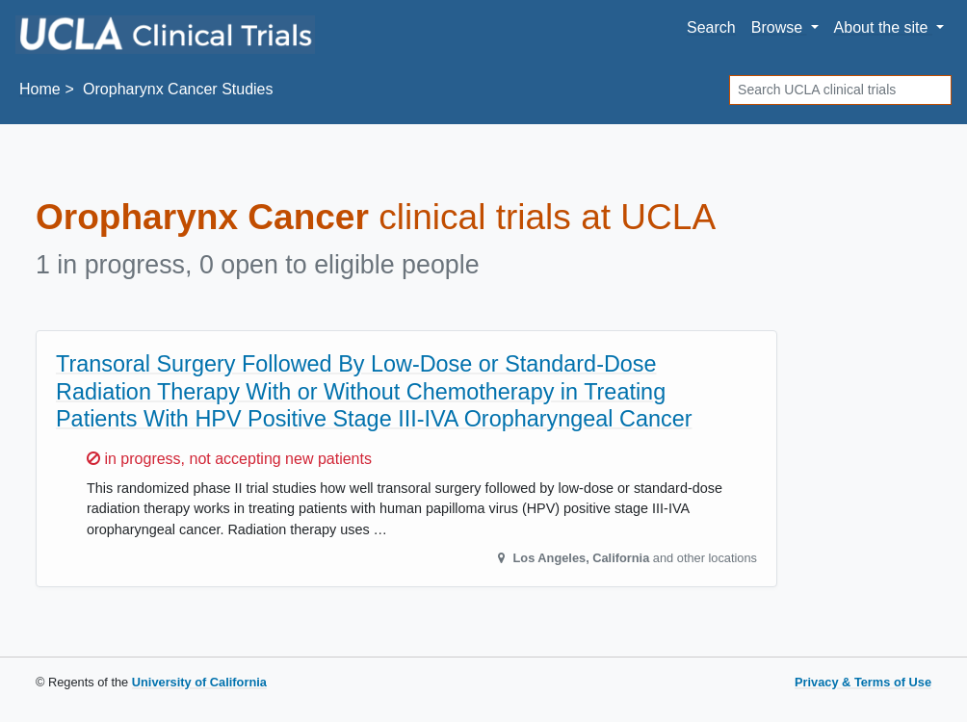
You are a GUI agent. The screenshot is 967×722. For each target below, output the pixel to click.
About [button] (883, 27)
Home (40, 89)
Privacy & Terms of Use (863, 682)
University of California (199, 682)
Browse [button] (779, 27)
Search (711, 27)
